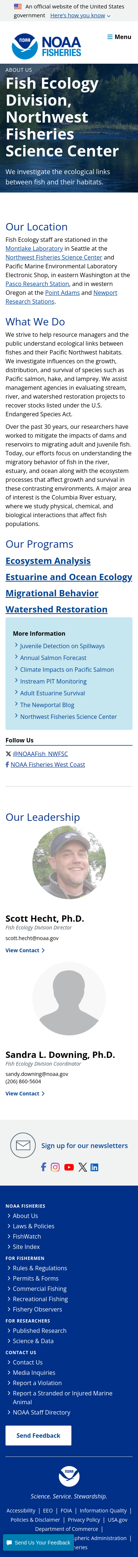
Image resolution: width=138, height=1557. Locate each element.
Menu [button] (119, 37)
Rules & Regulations (40, 1268)
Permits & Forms (36, 1278)
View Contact (22, 950)
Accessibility (21, 1510)
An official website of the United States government (69, 11)
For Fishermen (25, 1258)
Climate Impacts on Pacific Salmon (67, 669)
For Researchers (28, 1321)
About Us (19, 69)
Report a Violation (37, 1383)
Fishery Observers (37, 1309)
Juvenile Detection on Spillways (62, 646)
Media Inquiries (34, 1373)
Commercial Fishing (40, 1289)
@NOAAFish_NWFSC (40, 754)
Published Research (40, 1331)
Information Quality (103, 1510)
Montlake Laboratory (34, 248)
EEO (48, 1510)
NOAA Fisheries (25, 1206)
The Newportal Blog (47, 705)
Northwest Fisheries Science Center (54, 257)
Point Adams (62, 293)
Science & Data (33, 1341)
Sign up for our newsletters (85, 1145)
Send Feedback (38, 1435)
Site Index (26, 1247)
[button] (38, 1542)
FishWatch (27, 1236)
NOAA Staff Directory (41, 1412)
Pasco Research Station (37, 284)
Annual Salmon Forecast (53, 658)
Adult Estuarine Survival (52, 693)
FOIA (66, 1510)
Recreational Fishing (40, 1299)
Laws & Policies (33, 1226)
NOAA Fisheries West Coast (48, 764)
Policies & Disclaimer (35, 1519)
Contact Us (21, 1352)
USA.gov (117, 1519)
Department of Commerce (66, 1528)
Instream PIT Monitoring (53, 681)
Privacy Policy (84, 1519)
